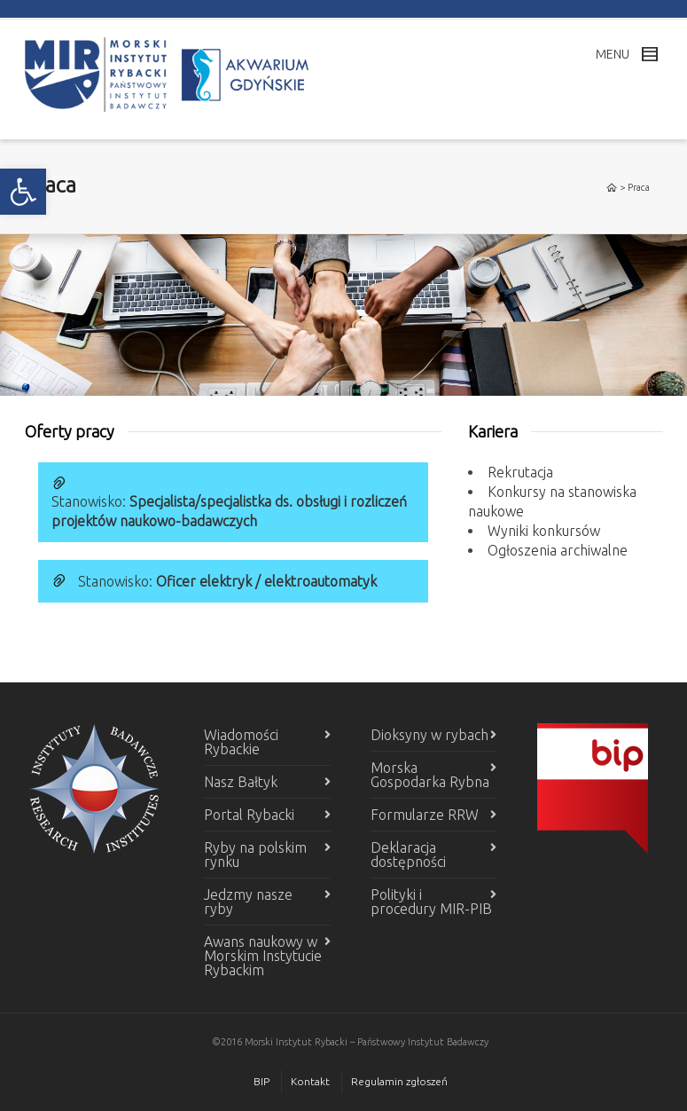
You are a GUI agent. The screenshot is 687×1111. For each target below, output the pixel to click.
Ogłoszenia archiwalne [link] (558, 550)
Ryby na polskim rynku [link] (255, 854)
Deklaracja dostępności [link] (408, 854)
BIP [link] (261, 1081)
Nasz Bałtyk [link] (240, 782)
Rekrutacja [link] (520, 472)
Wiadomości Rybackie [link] (241, 742)
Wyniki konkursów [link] (544, 531)
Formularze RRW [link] (425, 815)
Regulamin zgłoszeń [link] (399, 1081)
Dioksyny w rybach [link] (429, 735)
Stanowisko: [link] (227, 581)
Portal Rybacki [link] (249, 815)
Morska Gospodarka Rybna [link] (430, 775)
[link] (23, 192)
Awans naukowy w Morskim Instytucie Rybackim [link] (263, 956)
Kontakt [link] (310, 1081)
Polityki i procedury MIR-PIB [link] (431, 901)
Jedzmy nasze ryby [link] (248, 901)
